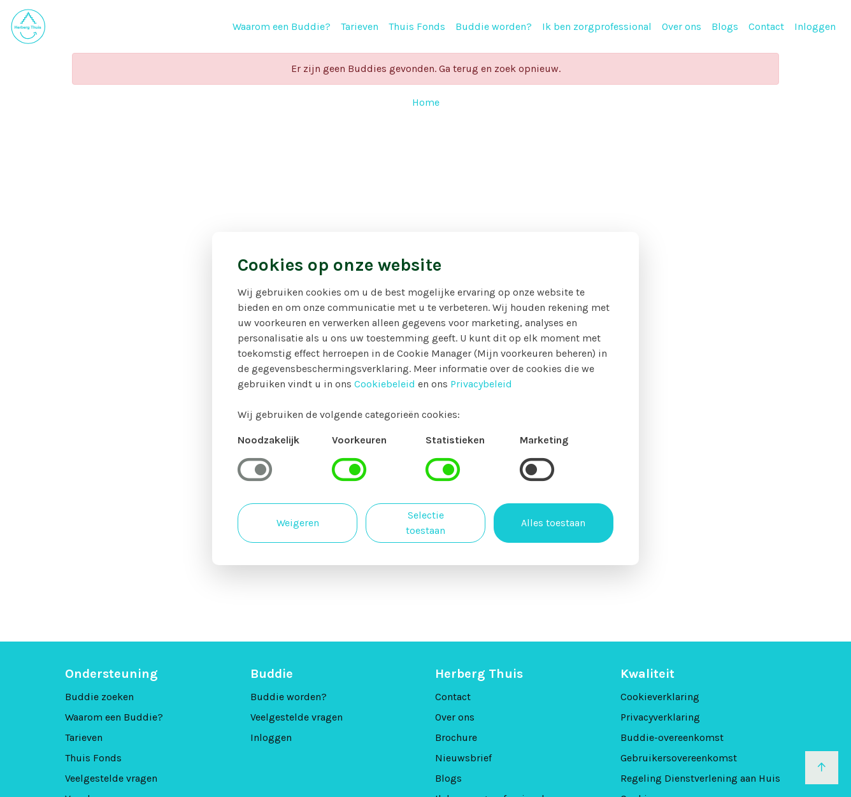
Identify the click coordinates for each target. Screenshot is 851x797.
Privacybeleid (481, 384)
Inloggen (815, 26)
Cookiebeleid (384, 384)
